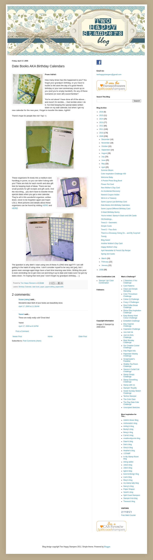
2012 (101, 126)
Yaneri (21, 314)
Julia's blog (127, 465)
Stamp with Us (129, 385)
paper (42, 287)
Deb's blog (127, 444)
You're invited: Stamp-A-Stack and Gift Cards (119, 216)
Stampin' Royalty (130, 388)
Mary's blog (128, 480)
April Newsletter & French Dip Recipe (115, 250)
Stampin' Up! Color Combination (106, 282)
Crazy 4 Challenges (131, 302)
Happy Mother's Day (109, 247)
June (103, 160)
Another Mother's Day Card (112, 243)
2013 (101, 122)
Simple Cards (106, 226)
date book (35, 287)
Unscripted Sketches (131, 407)
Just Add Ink (128, 332)
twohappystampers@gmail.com (109, 75)
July (103, 157)
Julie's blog (127, 468)
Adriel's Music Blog (130, 420)
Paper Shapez (129, 489)
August (104, 153)
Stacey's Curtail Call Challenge (131, 370)
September (106, 150)
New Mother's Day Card (110, 188)
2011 (101, 129)
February (105, 262)
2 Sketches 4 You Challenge (130, 282)
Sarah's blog (128, 492)
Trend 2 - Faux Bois (109, 230)
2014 (101, 119)
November (105, 143)
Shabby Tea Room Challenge (130, 365)
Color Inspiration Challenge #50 (113, 174)
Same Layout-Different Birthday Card (115, 209)
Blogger (107, 547)
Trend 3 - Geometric (109, 223)
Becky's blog (128, 429)
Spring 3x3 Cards (108, 254)
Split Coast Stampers (131, 495)
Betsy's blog (128, 432)
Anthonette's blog (130, 423)
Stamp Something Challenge (130, 381)
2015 (101, 115)
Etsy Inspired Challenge (128, 325)
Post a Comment (22, 331)
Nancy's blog (128, 486)
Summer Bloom (107, 170)
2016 (101, 112)
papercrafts (59, 287)
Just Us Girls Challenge (128, 336)
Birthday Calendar (25, 287)
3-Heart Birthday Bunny (110, 212)
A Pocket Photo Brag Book (111, 181)
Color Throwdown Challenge (130, 295)
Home (50, 336)
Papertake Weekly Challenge (130, 355)
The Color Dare (129, 399)
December (105, 139)
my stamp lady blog (131, 483)
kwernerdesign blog (131, 474)
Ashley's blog (128, 426)
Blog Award (105, 240)
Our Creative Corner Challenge (131, 347)
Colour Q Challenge (131, 299)
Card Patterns (128, 286)
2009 (101, 136)
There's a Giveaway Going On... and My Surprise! (120, 233)
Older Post (82, 336)
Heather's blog (129, 451)
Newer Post (17, 336)
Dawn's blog (128, 441)
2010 (101, 133)
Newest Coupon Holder (110, 195)
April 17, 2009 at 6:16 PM (28, 326)
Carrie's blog (128, 435)
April (103, 167)
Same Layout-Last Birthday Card (114, 202)
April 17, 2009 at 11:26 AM (29, 306)
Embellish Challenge (131, 321)
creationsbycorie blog (131, 438)
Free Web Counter (128, 515)
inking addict (128, 462)
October (104, 146)
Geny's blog (128, 448)
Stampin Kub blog (130, 498)
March (104, 258)
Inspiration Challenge (131, 329)
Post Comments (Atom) (32, 341)
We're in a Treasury (108, 198)
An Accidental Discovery (110, 191)
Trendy (104, 236)
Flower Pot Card (107, 184)
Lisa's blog (127, 477)
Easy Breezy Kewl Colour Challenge (130, 317)
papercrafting (50, 287)
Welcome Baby (107, 177)
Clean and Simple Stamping (130, 290)
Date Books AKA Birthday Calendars (115, 205)
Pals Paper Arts (129, 351)
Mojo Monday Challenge (128, 341)
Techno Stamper (129, 396)
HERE (45, 205)
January (104, 265)
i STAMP (126, 454)
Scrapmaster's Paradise (129, 360)
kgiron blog (127, 471)
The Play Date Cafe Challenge (131, 403)
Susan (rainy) (24, 299)
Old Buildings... (107, 219)
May (103, 164)
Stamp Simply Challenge (128, 375)
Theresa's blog (129, 501)
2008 (101, 270)
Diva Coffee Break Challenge (130, 306)
